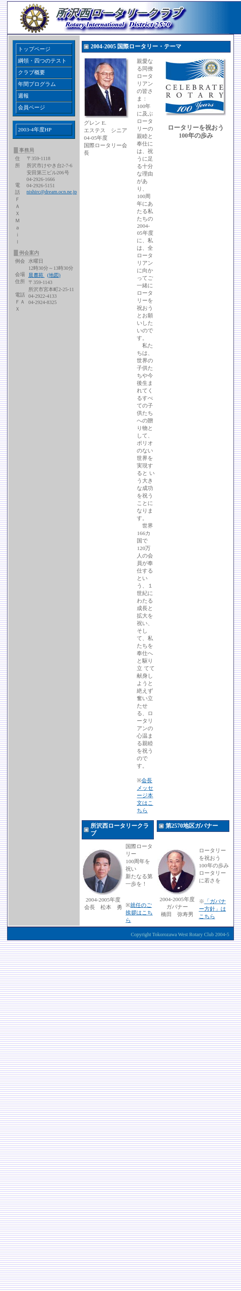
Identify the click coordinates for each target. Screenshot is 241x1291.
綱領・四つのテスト (42, 61)
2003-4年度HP (35, 129)
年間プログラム (37, 84)
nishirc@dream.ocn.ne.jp (52, 192)
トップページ (34, 49)
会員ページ (31, 107)
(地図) (53, 275)
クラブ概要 (31, 72)
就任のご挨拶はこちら (139, 912)
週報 (23, 96)
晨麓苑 (36, 275)
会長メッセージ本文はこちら (145, 795)
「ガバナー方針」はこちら (212, 908)
